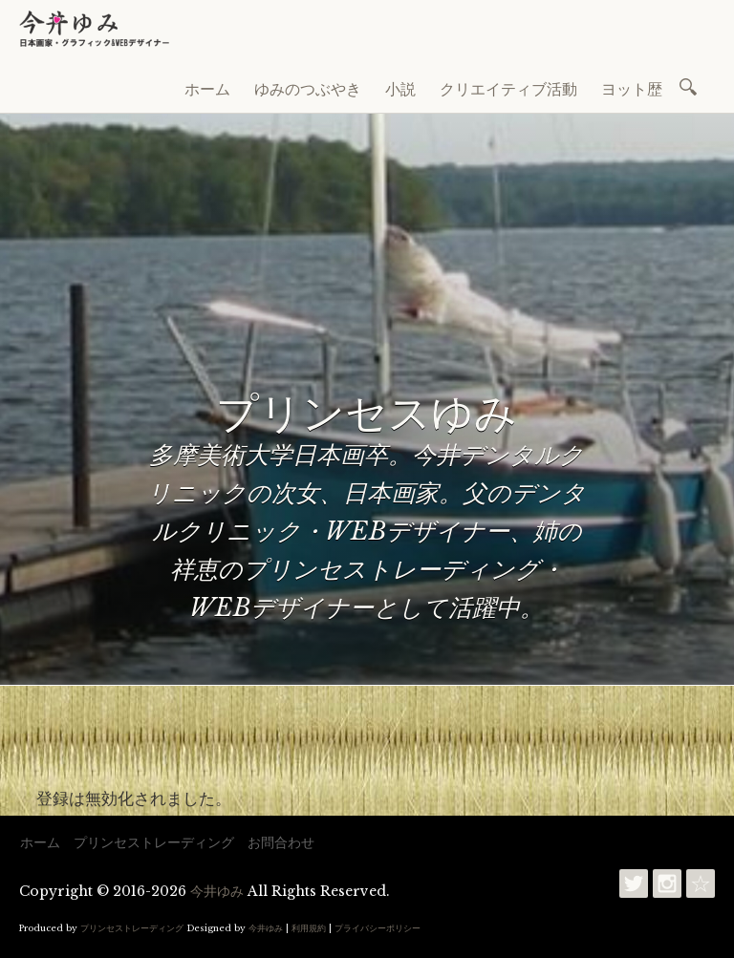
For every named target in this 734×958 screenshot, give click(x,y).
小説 (400, 88)
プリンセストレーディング (154, 842)
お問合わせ (281, 842)
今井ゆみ (217, 891)
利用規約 (308, 928)
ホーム (207, 88)
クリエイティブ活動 (508, 88)
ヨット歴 (631, 88)
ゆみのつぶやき (307, 88)
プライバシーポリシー (378, 928)
